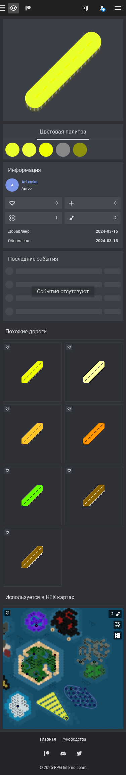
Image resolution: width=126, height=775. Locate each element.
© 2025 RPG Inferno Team (63, 768)
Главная (48, 739)
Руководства (73, 739)
